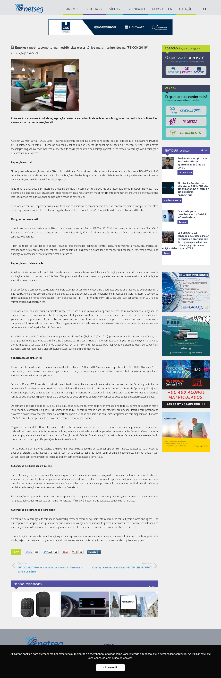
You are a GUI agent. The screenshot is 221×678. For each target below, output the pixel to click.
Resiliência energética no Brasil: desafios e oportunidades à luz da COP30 (192, 163)
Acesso (182, 222)
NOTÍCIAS (94, 8)
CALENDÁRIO (136, 8)
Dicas (166, 253)
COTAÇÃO (185, 8)
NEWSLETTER (162, 8)
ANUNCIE (72, 8)
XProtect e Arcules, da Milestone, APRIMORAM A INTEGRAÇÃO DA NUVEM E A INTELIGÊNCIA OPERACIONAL (193, 189)
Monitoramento (172, 200)
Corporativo (185, 172)
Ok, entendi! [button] (110, 667)
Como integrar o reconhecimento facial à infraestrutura (191, 214)
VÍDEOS (114, 8)
